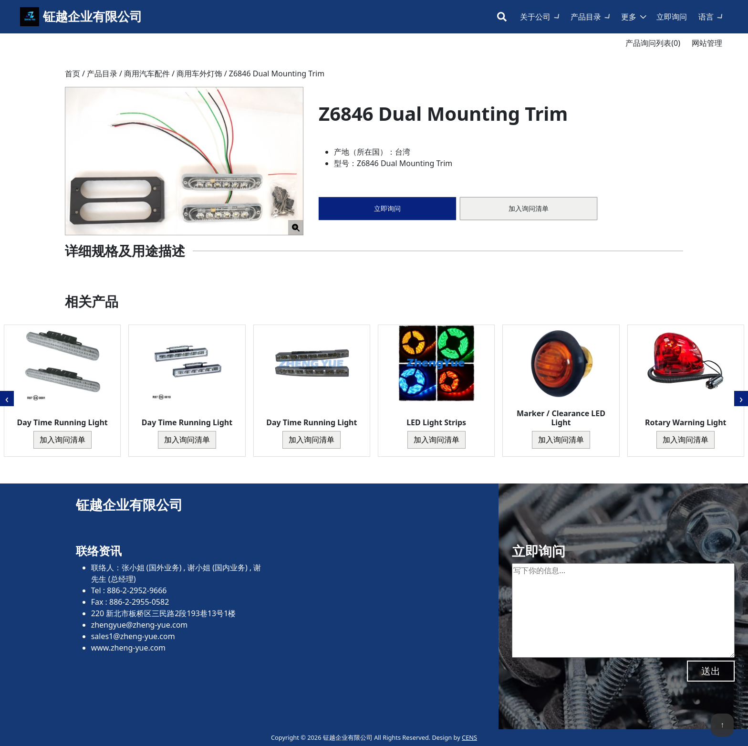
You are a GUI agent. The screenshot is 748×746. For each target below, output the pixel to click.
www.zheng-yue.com (128, 647)
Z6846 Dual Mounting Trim (276, 73)
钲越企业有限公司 (92, 16)
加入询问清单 (529, 208)
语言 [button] (706, 16)
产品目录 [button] (586, 16)
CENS (469, 737)
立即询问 (671, 16)
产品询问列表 (652, 43)
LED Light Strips (436, 422)
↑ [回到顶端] (722, 724)
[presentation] (7, 398)
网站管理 (707, 43)
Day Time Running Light (62, 422)
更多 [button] (628, 16)
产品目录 (102, 73)
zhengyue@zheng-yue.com (139, 625)
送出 (710, 670)
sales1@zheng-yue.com (133, 636)
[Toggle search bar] (502, 16)
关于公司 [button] (535, 16)
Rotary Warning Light (685, 422)
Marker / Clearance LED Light (561, 418)
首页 (72, 73)
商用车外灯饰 (199, 73)
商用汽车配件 (147, 73)
